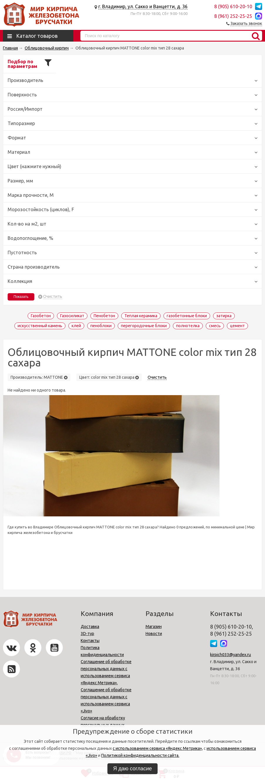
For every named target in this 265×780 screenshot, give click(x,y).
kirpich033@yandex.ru (230, 654)
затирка (224, 315)
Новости (154, 633)
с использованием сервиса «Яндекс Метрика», (158, 748)
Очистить (52, 296)
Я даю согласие (132, 769)
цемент (237, 325)
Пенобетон (104, 315)
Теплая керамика (140, 315)
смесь (215, 325)
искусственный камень (40, 325)
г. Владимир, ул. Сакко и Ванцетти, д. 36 (143, 6)
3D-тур (87, 633)
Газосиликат (72, 315)
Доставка (90, 626)
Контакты (90, 640)
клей (76, 325)
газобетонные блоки (187, 315)
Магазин (154, 626)
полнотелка (188, 325)
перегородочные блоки (144, 325)
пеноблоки (101, 325)
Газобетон (41, 315)
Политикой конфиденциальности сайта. (140, 755)
